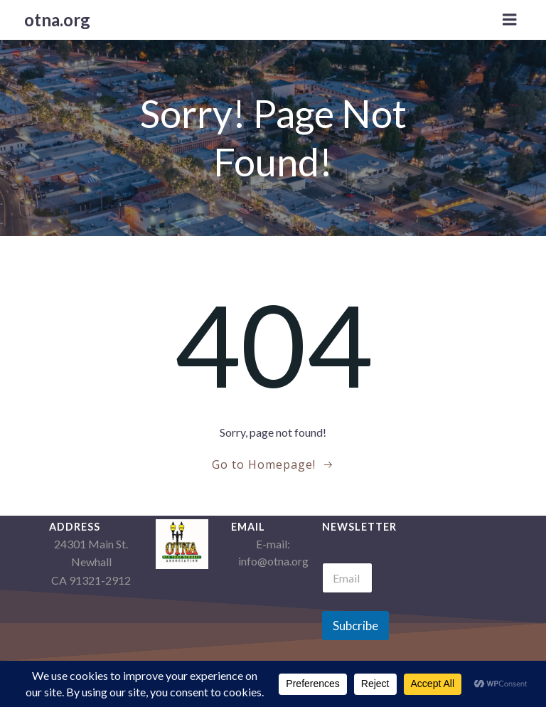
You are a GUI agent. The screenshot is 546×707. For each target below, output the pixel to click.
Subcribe (355, 625)
